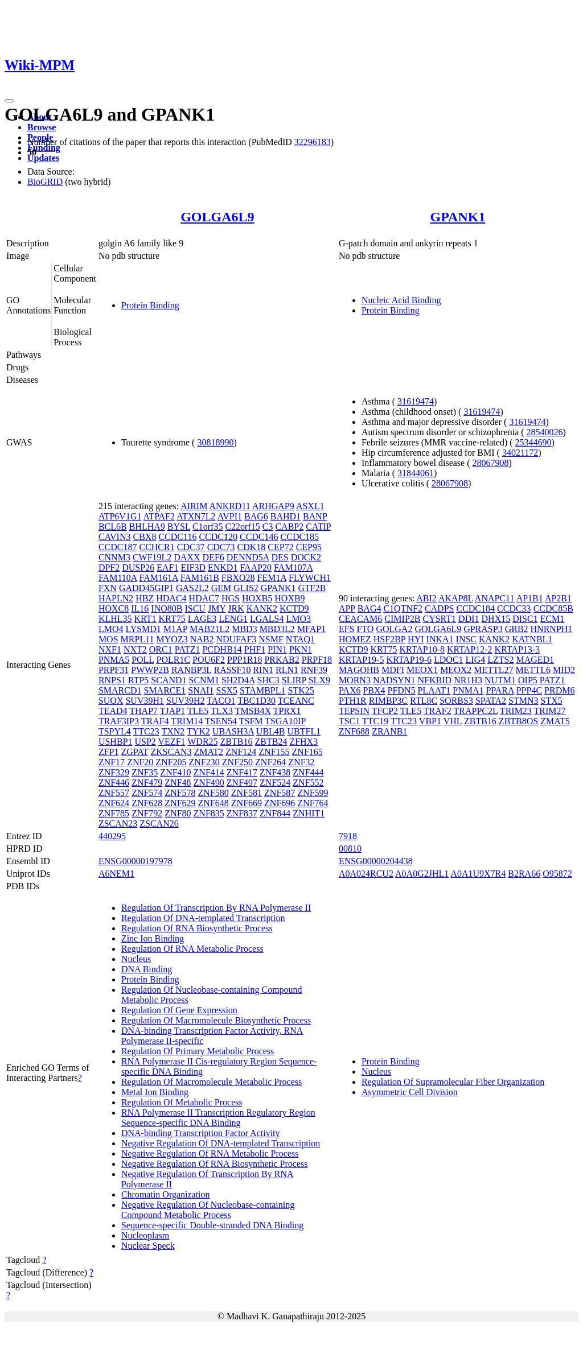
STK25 (301, 690)
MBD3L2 (277, 629)
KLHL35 (115, 619)
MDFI (392, 670)
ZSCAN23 (117, 823)
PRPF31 (113, 670)
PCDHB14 (221, 649)
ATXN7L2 (195, 516)
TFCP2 (385, 711)
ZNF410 (175, 772)
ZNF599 (312, 793)
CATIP (318, 526)
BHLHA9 (147, 526)
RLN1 (287, 670)
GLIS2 (245, 588)
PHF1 (254, 649)
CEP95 (309, 547)
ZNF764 (312, 803)
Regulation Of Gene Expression (179, 1010)
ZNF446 (113, 782)
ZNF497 (242, 782)
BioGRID (45, 182)
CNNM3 (114, 557)
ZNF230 (204, 762)
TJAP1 (172, 711)
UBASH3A (233, 731)
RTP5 (138, 680)
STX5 (552, 700)
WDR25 (202, 741)
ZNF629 (180, 803)
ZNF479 (147, 782)
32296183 (312, 142)
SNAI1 (201, 690)
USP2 (144, 741)
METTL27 (493, 670)
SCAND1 (168, 680)
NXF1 (109, 649)
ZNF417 (242, 772)
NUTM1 (500, 680)
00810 (350, 848)
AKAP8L (455, 598)
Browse (41, 127)
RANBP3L (191, 670)
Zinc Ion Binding (152, 938)
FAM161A (158, 578)
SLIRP (294, 680)
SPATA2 (490, 700)
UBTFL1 (304, 731)
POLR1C (174, 659)
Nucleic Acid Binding (401, 300)
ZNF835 (209, 813)
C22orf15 (242, 526)
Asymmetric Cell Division (410, 1092)
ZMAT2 (209, 752)
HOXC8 (113, 608)
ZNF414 (209, 772)
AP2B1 (558, 598)
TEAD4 (113, 711)
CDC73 (221, 547)
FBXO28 (238, 578)
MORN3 (355, 680)
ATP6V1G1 (120, 516)
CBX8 (145, 537)
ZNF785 (113, 813)
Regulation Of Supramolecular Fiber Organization (453, 1082)
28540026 (545, 432)
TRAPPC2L (475, 711)
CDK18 (251, 547)
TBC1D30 (256, 700)
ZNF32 (301, 762)
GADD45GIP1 (146, 588)
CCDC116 (177, 537)
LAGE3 (202, 619)
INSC (466, 639)
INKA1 (440, 639)
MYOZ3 (172, 639)
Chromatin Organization (165, 1194)
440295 (112, 836)
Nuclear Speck (148, 1245)
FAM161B (199, 578)
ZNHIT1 (309, 813)
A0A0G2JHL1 (422, 873)
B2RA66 (524, 873)
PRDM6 (559, 690)
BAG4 (369, 608)
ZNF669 (246, 803)
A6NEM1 (116, 873)
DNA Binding (146, 969)
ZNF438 (275, 772)
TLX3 (222, 711)
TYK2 (198, 731)
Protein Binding (150, 305)
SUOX (111, 700)
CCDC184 (475, 608)
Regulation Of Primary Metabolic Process (197, 1051)
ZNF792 (147, 813)
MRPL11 (137, 639)
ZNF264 (270, 762)
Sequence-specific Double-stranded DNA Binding (212, 1225)
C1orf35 (207, 526)
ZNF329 (113, 772)
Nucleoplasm (145, 1235)
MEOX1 (422, 670)
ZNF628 (147, 803)
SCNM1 (204, 680)
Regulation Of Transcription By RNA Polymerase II (216, 908)
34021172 (520, 452)
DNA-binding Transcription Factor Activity (200, 1133)
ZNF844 (275, 813)
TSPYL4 (114, 731)
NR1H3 (468, 680)
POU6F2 (208, 659)
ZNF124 (240, 752)
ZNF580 (213, 793)
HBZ (145, 598)
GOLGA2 (394, 629)
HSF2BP (389, 639)
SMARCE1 (164, 690)
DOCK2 (306, 557)
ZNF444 (308, 772)
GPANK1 (458, 216)
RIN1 (263, 670)
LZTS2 (500, 659)
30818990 (215, 442)
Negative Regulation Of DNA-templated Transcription (220, 1143)
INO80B (166, 608)
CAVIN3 (114, 537)
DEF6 (213, 557)
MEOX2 (455, 670)
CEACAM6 (360, 619)
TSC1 (349, 721)
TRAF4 (155, 721)
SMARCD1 (120, 690)
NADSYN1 (394, 680)
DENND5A (248, 557)
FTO (364, 629)
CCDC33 (514, 608)
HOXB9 (289, 598)
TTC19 (375, 721)
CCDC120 (218, 537)
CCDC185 (300, 537)
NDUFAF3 (236, 639)
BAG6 (256, 516)
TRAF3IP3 (118, 721)
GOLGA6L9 (217, 216)
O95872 (557, 873)
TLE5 (197, 711)
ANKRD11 (230, 506)
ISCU (194, 608)
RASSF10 (232, 670)
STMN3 (523, 700)
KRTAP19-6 (409, 659)
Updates (43, 158)
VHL (453, 721)
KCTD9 (294, 608)
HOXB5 (257, 598)
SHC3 (268, 680)
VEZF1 (172, 741)
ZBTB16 (236, 741)
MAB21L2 (209, 629)
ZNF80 (178, 813)
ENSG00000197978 (135, 861)
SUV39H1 (144, 700)
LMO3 (298, 619)
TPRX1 (287, 711)
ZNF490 (209, 782)
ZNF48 (178, 782)
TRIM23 (516, 711)
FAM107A (293, 567)
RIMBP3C (388, 700)
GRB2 (516, 629)
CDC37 (191, 547)
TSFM (251, 721)
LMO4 (111, 629)
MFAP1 (311, 629)
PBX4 (374, 690)
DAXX (187, 557)
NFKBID (435, 680)
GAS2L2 (192, 588)
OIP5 (527, 680)
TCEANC (296, 700)
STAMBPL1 (263, 690)
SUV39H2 (185, 700)
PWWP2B (150, 670)
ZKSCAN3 (171, 752)
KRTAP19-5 (361, 659)
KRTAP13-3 (517, 649)
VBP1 (430, 721)
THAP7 (143, 711)
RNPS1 (112, 680)
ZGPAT (134, 752)
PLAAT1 (433, 690)
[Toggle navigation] (9, 100)
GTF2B (312, 588)
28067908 (491, 463)
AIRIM (193, 506)
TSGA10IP (285, 721)
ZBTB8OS (518, 721)
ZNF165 (307, 752)
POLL (143, 659)
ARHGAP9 (273, 506)
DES (279, 557)
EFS (347, 629)
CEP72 (280, 547)
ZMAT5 (555, 721)
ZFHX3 (303, 741)
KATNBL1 (532, 639)
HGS (230, 598)
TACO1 (221, 700)
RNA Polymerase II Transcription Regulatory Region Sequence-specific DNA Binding (218, 1118)
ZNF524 (275, 782)
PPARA (500, 690)
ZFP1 (108, 752)
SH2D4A (238, 680)
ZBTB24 (270, 741)
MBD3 (244, 629)
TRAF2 (437, 711)
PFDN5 (402, 690)
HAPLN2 (115, 598)
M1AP (175, 629)
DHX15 (496, 619)
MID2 (564, 670)
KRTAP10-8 (422, 649)
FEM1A (272, 578)
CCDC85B (553, 608)
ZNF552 (308, 782)
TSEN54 (221, 721)
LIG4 (476, 659)
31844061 (415, 473)
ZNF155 (273, 752)
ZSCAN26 (158, 823)
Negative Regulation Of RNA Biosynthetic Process (214, 1164)
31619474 (415, 401)
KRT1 (145, 619)
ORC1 (161, 649)
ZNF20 (140, 762)
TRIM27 (550, 711)
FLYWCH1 (310, 578)
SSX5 (226, 690)
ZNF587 (279, 793)
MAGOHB (359, 670)
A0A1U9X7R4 (478, 873)
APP (347, 608)
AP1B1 (529, 598)
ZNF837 (242, 813)
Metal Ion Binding (154, 1092)
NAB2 (202, 639)
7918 (348, 836)
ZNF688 (354, 731)
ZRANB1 (389, 731)
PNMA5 (113, 659)
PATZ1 (187, 649)
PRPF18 (317, 659)
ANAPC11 (495, 598)
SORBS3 (456, 700)
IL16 (140, 608)
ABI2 (426, 598)
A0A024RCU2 (366, 873)
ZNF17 (111, 762)
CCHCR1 (156, 547)
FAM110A (117, 578)
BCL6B (112, 526)
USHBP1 (115, 741)
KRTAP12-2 (469, 649)
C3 (267, 526)
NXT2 (135, 649)
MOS (108, 639)
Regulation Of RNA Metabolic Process (192, 949)
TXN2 (172, 731)
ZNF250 (237, 762)
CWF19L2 (152, 557)
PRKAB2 (281, 659)
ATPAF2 (159, 516)
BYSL (178, 526)
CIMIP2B (402, 619)
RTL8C (423, 700)
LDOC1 (448, 659)
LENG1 (233, 619)
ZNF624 (113, 803)
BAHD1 (285, 516)
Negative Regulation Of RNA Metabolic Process (210, 1153)
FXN (107, 588)
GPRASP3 (482, 629)
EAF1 (167, 567)
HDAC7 (204, 598)
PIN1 (277, 649)
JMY (216, 608)
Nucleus (136, 959)
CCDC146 (259, 537)
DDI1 (468, 619)
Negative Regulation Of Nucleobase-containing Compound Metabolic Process (207, 1210)
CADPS (439, 608)
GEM (221, 588)
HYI (416, 639)
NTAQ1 (300, 639)
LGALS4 (267, 619)
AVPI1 (229, 516)
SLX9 (319, 680)
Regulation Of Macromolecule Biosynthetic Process (216, 1020)
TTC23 (146, 731)
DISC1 (524, 619)
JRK (236, 608)
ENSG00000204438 (376, 861)
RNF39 (314, 670)
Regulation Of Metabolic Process (182, 1102)
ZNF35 (145, 772)
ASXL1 (310, 506)
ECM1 (552, 619)
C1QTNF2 (402, 608)
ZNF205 (170, 762)
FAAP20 (256, 567)
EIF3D (193, 567)
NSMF (271, 639)
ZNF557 (113, 793)
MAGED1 (535, 659)
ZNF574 (147, 793)
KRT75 (172, 619)
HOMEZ (355, 639)
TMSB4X (253, 711)
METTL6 (533, 670)
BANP (315, 516)
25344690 (533, 442)
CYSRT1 (439, 619)
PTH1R (353, 700)
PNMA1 (468, 690)
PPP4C (529, 690)
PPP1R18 (244, 659)
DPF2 (109, 567)
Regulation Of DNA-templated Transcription (203, 918)
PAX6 (350, 690)
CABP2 (289, 526)
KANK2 (262, 608)
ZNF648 (213, 803)
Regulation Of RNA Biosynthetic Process (197, 928)
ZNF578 (180, 793)
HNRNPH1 (552, 629)
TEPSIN (354, 711)
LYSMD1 (143, 629)
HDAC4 (171, 598)
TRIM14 (187, 721)
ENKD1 (222, 567)
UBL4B (270, 731)
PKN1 (300, 649)
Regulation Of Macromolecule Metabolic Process (211, 1082)
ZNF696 (279, 803)
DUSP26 (138, 567)
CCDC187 (117, 547)
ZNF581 (246, 793)
